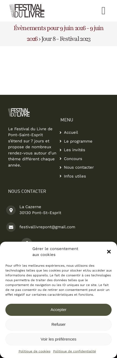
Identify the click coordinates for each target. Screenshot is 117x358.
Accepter (58, 309)
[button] (109, 251)
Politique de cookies (34, 351)
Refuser (58, 324)
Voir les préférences (59, 339)
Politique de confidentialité (74, 351)
